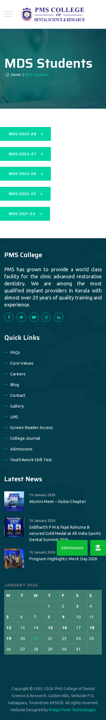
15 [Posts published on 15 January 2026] (50, 627)
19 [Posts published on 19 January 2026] (8, 638)
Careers (17, 373)
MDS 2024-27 (26, 154)
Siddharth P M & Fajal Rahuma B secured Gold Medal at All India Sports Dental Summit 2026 (65, 533)
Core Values (21, 363)
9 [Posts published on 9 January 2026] (63, 616)
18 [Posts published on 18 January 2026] (91, 627)
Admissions (21, 449)
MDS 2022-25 (26, 194)
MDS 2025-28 (26, 134)
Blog (14, 384)
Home (13, 74)
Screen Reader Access (31, 427)
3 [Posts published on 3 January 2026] (77, 606)
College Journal (25, 438)
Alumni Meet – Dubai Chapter (57, 501)
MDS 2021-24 (26, 214)
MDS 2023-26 (26, 174)
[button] (98, 548)
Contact (17, 395)
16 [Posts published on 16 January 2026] (64, 627)
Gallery (17, 406)
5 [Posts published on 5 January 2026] (7, 616)
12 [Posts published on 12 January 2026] (8, 627)
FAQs (15, 352)
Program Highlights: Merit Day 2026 (63, 558)
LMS (14, 416)
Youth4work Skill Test (31, 459)
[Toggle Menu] (8, 14)
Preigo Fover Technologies (72, 710)
